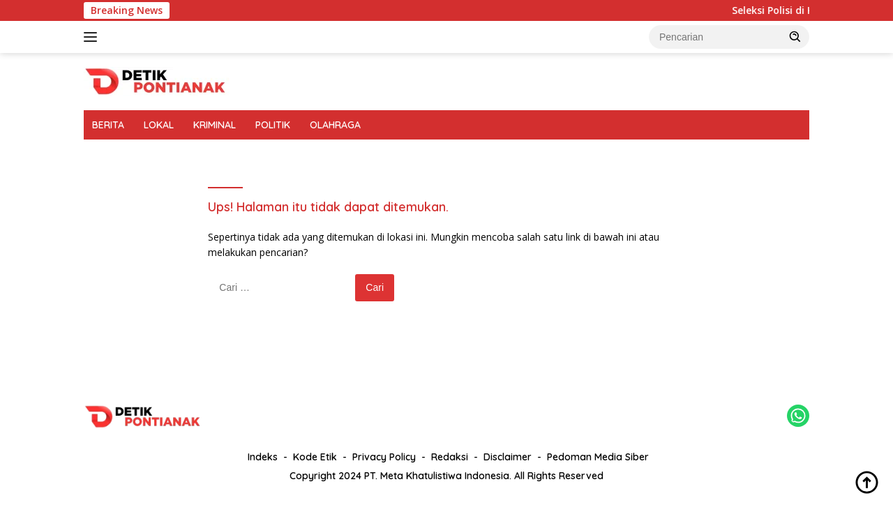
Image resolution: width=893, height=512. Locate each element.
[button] (795, 36)
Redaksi (449, 457)
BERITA (108, 125)
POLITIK (272, 125)
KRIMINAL (214, 125)
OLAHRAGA (335, 125)
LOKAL (159, 125)
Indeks (263, 457)
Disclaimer (507, 457)
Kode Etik (315, 457)
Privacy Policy (384, 457)
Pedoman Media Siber (598, 457)
